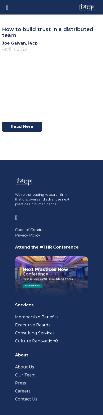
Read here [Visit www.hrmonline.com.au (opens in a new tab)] (24, 128)
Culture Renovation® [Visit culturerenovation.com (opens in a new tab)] (36, 341)
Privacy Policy (27, 235)
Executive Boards (32, 325)
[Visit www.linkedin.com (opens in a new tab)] (18, 216)
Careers (22, 391)
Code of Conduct (30, 230)
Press (20, 383)
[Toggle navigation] (7, 7)
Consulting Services (34, 333)
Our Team (25, 375)
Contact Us (26, 399)
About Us (24, 367)
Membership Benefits (36, 317)
